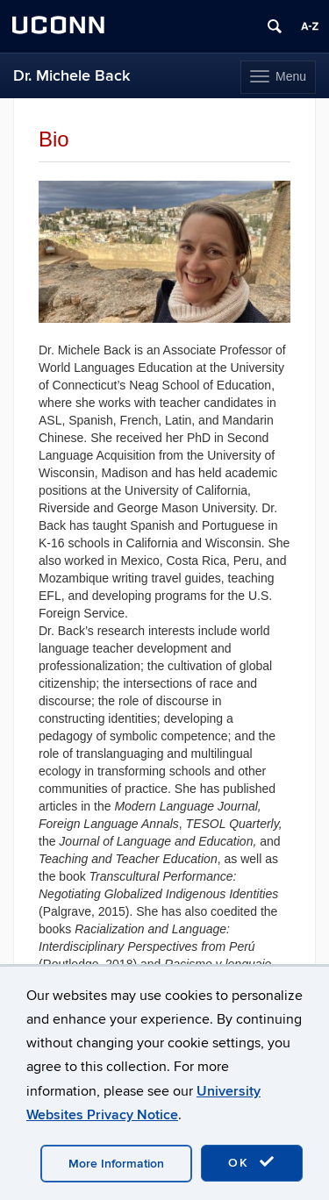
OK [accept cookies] (251, 1162)
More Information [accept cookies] (116, 1163)
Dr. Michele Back (71, 76)
